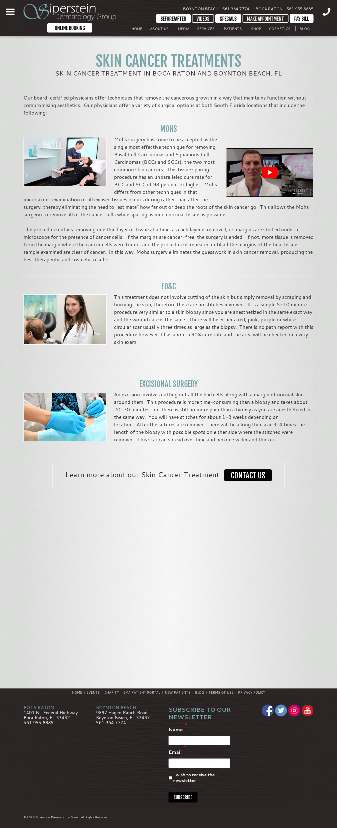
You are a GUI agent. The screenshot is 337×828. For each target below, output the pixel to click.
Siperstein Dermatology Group (58, 817)
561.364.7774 (235, 9)
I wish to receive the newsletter (194, 777)
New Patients (177, 692)
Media (183, 28)
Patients (233, 28)
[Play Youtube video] (270, 172)
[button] (248, 475)
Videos (203, 19)
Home (137, 28)
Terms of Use (221, 692)
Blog (305, 28)
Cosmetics (279, 28)
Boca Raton (269, 9)
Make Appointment (265, 19)
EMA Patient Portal (141, 692)
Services (205, 28)
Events (93, 692)
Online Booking (70, 28)
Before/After (173, 19)
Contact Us (248, 475)
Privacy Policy (251, 692)
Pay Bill (301, 19)
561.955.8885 (300, 9)
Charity (111, 692)
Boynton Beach (200, 9)
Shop (256, 28)
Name (177, 729)
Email (177, 752)
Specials (228, 19)
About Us (159, 28)
